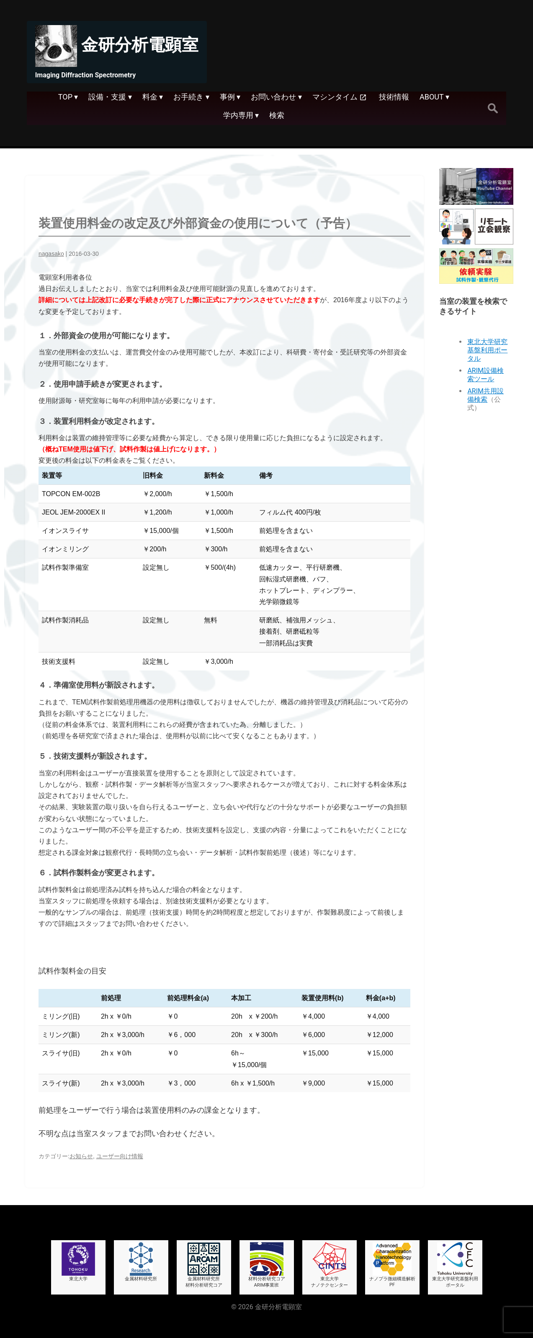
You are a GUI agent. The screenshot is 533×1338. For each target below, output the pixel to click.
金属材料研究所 (141, 1262)
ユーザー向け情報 (119, 1156)
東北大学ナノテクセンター (329, 1265)
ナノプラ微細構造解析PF (392, 1264)
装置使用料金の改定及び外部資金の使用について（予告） (198, 223)
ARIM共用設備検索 (485, 395)
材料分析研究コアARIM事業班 (266, 1265)
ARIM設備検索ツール (485, 375)
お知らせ (81, 1156)
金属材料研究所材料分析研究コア (203, 1265)
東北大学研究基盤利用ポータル (487, 350)
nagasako (51, 253)
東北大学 (78, 1262)
